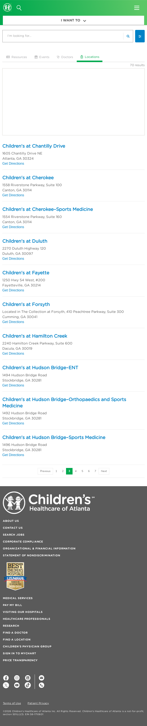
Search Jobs (13, 534)
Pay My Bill (12, 605)
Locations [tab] (89, 56)
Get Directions (13, 163)
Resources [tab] (16, 57)
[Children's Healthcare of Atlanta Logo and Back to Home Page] (7, 5)
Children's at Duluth (24, 241)
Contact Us (13, 527)
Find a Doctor (15, 632)
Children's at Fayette (25, 272)
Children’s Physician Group (27, 646)
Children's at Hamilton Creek (34, 336)
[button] (136, 7)
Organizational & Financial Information (39, 548)
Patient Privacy (38, 703)
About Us (11, 521)
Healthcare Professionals (26, 619)
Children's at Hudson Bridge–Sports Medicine (53, 437)
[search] (128, 36)
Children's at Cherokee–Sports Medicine (47, 209)
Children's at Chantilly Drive (33, 146)
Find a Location (17, 639)
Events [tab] (41, 57)
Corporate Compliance (23, 541)
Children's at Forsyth (26, 304)
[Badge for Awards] (15, 576)
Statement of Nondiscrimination (31, 555)
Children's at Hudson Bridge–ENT (40, 367)
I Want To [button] (73, 20)
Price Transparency (20, 660)
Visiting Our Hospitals (23, 612)
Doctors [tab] (64, 57)
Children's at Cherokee (28, 177)
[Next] (104, 471)
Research (11, 625)
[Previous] (45, 471)
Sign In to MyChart (19, 653)
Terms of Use (12, 703)
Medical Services (18, 598)
